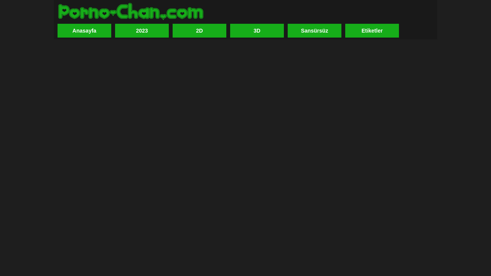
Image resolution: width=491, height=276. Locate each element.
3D (257, 31)
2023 (142, 31)
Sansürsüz (314, 31)
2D (199, 31)
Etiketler (371, 31)
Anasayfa (84, 31)
